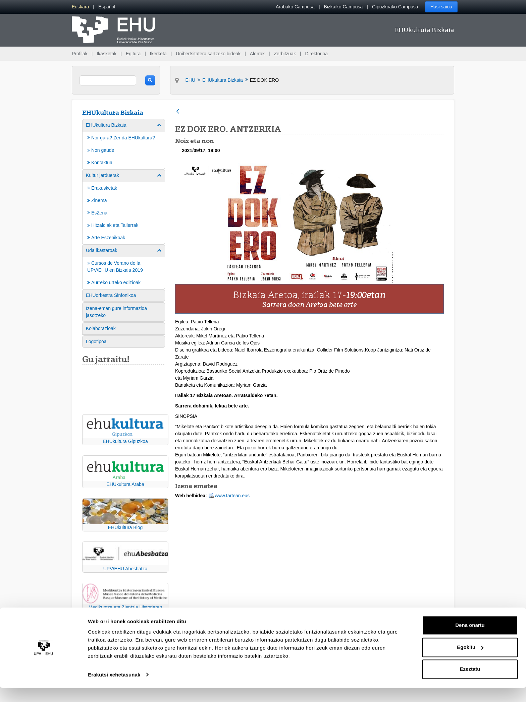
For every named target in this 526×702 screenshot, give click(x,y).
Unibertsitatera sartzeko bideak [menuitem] (208, 53)
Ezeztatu (470, 683)
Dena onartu (470, 639)
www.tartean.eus (232, 495)
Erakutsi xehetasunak (114, 689)
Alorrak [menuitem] (257, 53)
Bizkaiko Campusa (343, 6)
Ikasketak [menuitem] (106, 53)
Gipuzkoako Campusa (395, 6)
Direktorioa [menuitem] (316, 53)
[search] (108, 80)
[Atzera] (177, 112)
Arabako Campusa (295, 6)
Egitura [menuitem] (133, 53)
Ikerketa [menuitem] (158, 53)
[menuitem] (80, 7)
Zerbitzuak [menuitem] (285, 53)
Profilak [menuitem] (80, 53)
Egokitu (470, 661)
